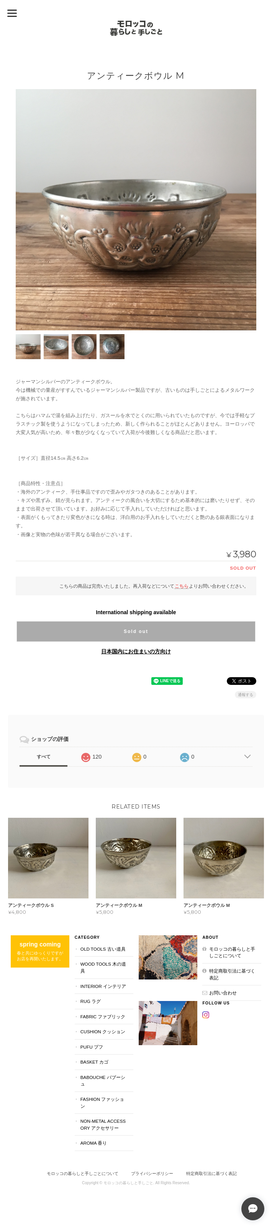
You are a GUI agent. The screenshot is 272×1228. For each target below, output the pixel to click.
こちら (181, 585)
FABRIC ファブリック (102, 1016)
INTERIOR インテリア (103, 986)
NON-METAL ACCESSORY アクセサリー (103, 1124)
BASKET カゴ (94, 1061)
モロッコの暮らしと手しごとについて (232, 952)
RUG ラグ (90, 1001)
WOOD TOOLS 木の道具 (103, 967)
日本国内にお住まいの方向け (136, 651)
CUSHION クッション (102, 1031)
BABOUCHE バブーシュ (102, 1081)
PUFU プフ (91, 1046)
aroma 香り (93, 1142)
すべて (44, 756)
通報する (245, 695)
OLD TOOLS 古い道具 (103, 948)
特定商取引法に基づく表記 (232, 974)
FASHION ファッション (102, 1103)
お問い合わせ (223, 992)
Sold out (136, 631)
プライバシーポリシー (152, 1173)
